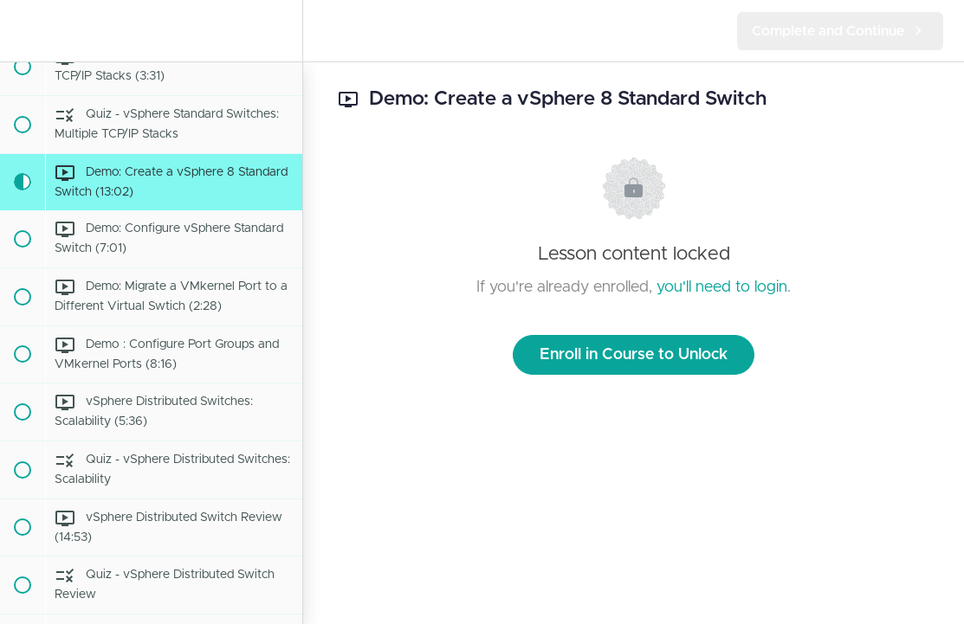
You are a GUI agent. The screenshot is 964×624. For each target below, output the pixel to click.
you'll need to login (722, 287)
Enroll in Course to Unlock (634, 355)
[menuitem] (280, 30)
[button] (21, 30)
